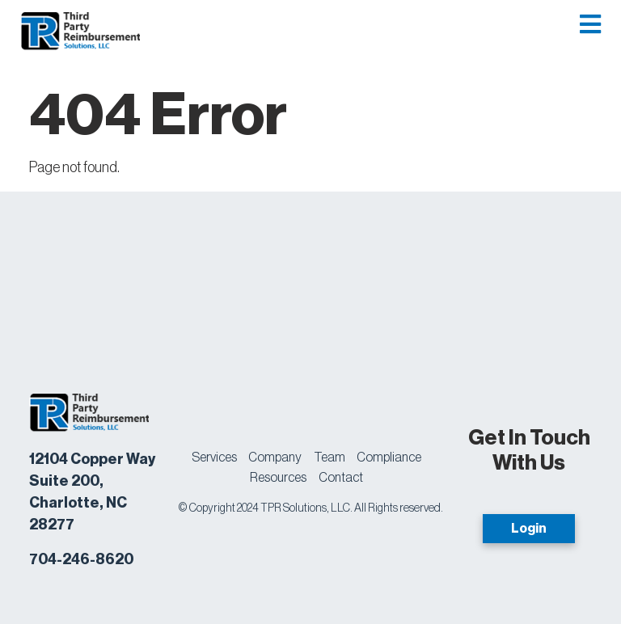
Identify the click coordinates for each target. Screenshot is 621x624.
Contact (341, 477)
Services (214, 457)
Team (329, 457)
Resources (278, 477)
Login (529, 528)
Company (275, 457)
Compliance (389, 457)
